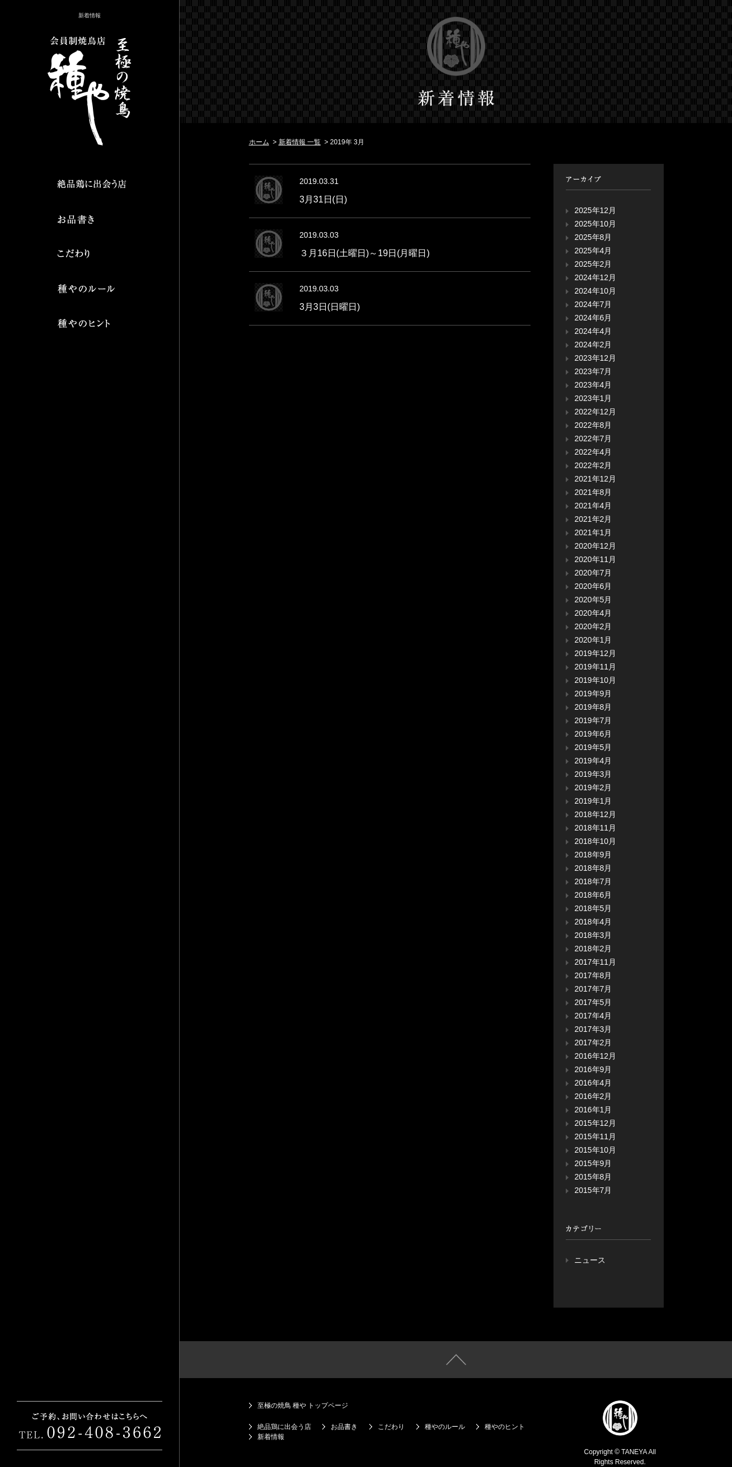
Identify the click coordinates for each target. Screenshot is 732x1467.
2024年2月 (593, 344)
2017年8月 (593, 975)
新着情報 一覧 (300, 142)
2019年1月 (593, 800)
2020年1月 (593, 639)
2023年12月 (595, 357)
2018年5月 (593, 908)
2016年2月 (593, 1096)
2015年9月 (593, 1163)
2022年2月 (593, 465)
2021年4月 (593, 505)
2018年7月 (593, 881)
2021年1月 (593, 532)
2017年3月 (593, 1029)
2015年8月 (593, 1176)
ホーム (259, 142)
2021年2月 (593, 519)
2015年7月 (593, 1190)
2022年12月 (595, 411)
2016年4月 (593, 1082)
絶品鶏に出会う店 (284, 1427)
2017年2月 (593, 1042)
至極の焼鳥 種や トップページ (303, 1405)
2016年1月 (593, 1109)
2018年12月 (595, 814)
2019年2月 (593, 787)
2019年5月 (593, 747)
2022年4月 (593, 451)
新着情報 (270, 1437)
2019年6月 (593, 733)
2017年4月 (593, 1015)
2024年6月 (593, 317)
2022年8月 (593, 425)
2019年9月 (593, 693)
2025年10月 (595, 223)
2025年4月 (593, 250)
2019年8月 (593, 706)
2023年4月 (593, 384)
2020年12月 (595, 545)
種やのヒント (505, 1427)
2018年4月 (593, 921)
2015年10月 (595, 1149)
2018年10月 (595, 841)
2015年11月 (595, 1136)
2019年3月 (593, 774)
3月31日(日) (323, 199)
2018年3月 (593, 935)
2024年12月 (595, 277)
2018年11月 (595, 827)
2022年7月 (593, 438)
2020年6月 (593, 586)
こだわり (391, 1427)
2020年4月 (593, 613)
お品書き (344, 1427)
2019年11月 (595, 666)
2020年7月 (593, 572)
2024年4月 (593, 331)
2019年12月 (595, 653)
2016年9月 (593, 1069)
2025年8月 (593, 237)
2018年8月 (593, 868)
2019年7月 (593, 720)
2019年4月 (593, 760)
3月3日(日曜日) (329, 307)
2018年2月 (593, 948)
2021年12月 (595, 478)
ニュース (590, 1260)
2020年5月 (593, 599)
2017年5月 (593, 1002)
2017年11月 (595, 961)
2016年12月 (595, 1055)
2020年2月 (593, 626)
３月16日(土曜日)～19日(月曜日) (364, 253)
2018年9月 (593, 854)
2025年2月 (593, 264)
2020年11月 (595, 559)
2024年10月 (595, 290)
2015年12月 (595, 1123)
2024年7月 (593, 304)
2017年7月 (593, 988)
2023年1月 (593, 398)
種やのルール (445, 1427)
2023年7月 (593, 371)
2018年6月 (593, 894)
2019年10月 (595, 680)
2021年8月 (593, 492)
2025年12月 (595, 210)
